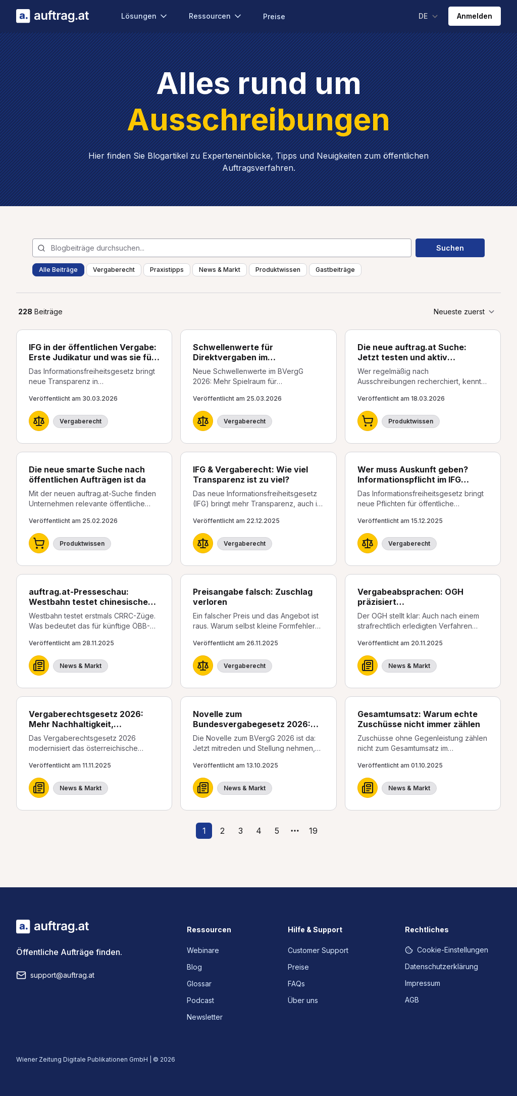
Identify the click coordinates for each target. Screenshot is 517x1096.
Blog (194, 967)
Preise (274, 16)
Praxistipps (167, 269)
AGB (412, 999)
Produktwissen (277, 269)
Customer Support (318, 950)
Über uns (303, 1000)
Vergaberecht (114, 269)
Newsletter (205, 1017)
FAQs (296, 983)
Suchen (450, 248)
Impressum (422, 983)
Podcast (200, 1000)
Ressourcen (216, 16)
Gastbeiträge (335, 269)
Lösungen (145, 16)
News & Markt (219, 269)
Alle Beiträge (58, 269)
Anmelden (474, 16)
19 (313, 831)
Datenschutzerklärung (441, 966)
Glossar (199, 983)
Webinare (203, 950)
